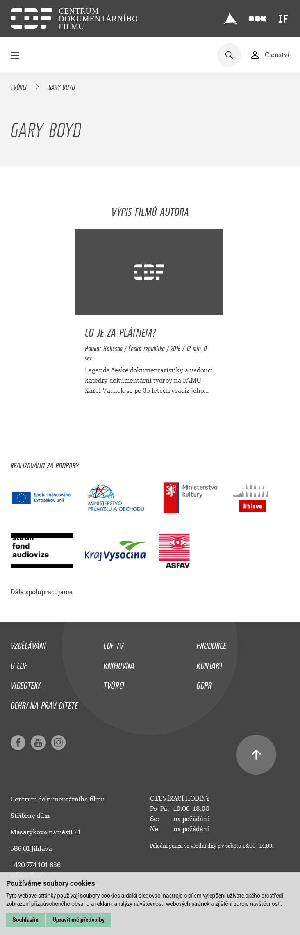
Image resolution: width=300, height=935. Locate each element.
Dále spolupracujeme (42, 592)
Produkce (211, 644)
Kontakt (209, 663)
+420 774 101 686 (36, 865)
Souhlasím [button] (25, 920)
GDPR (204, 683)
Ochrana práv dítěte (44, 703)
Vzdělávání (28, 644)
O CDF (19, 663)
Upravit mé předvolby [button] (79, 920)
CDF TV (113, 644)
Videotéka (26, 683)
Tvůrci (19, 86)
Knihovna (119, 663)
